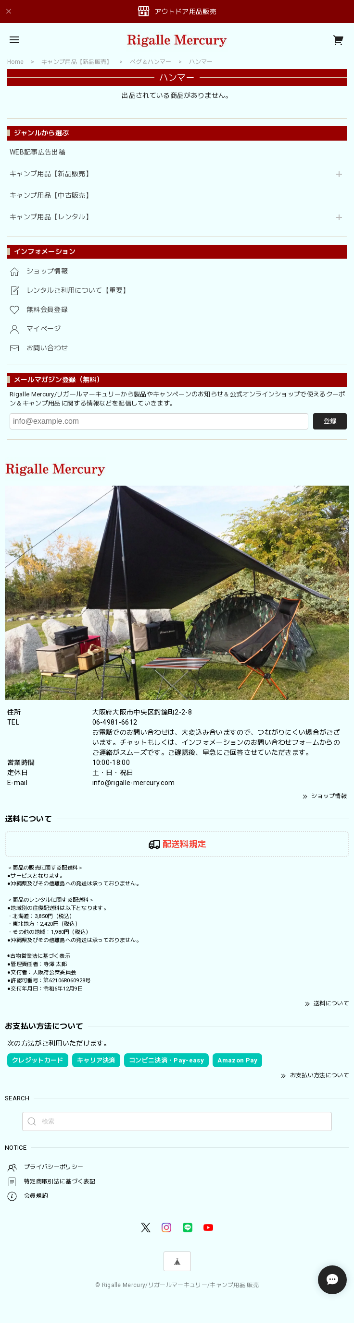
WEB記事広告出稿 (37, 152)
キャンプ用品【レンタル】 (51, 217)
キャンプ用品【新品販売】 (51, 174)
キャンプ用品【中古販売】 (51, 195)
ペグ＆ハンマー (150, 62)
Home (15, 62)
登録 (330, 421)
